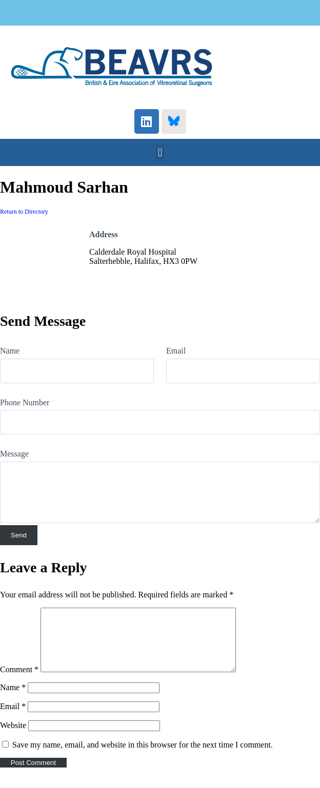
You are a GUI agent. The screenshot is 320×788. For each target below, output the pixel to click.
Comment (19, 681)
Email (176, 350)
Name (9, 350)
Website (13, 737)
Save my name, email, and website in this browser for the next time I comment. (142, 757)
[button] (160, 152)
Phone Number (24, 402)
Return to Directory (24, 211)
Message (14, 453)
